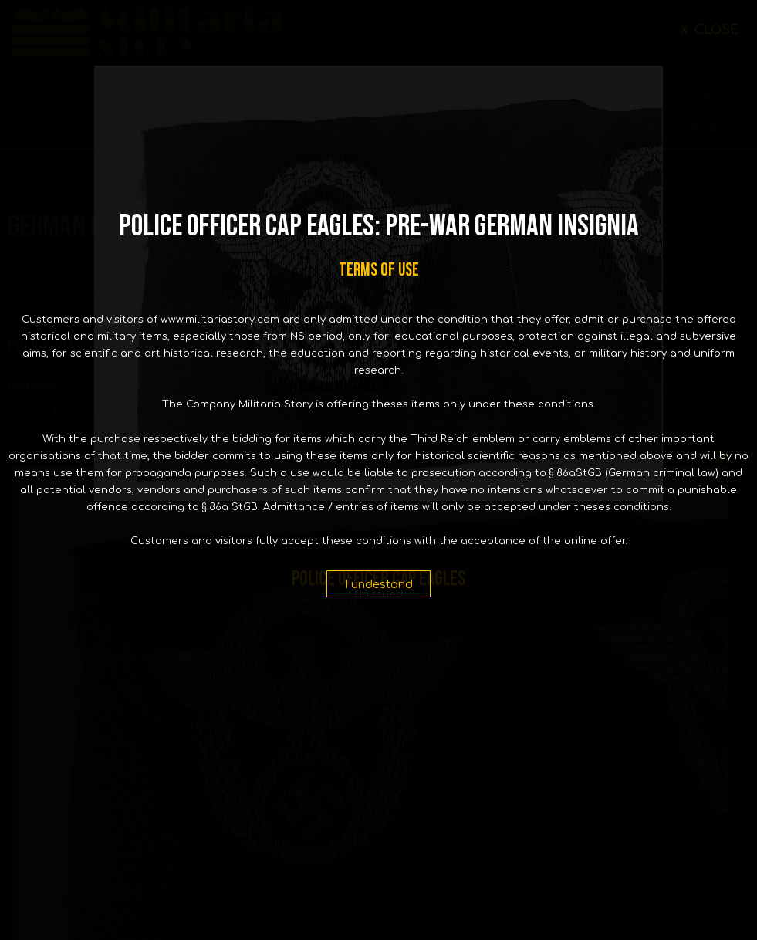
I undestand (379, 584)
